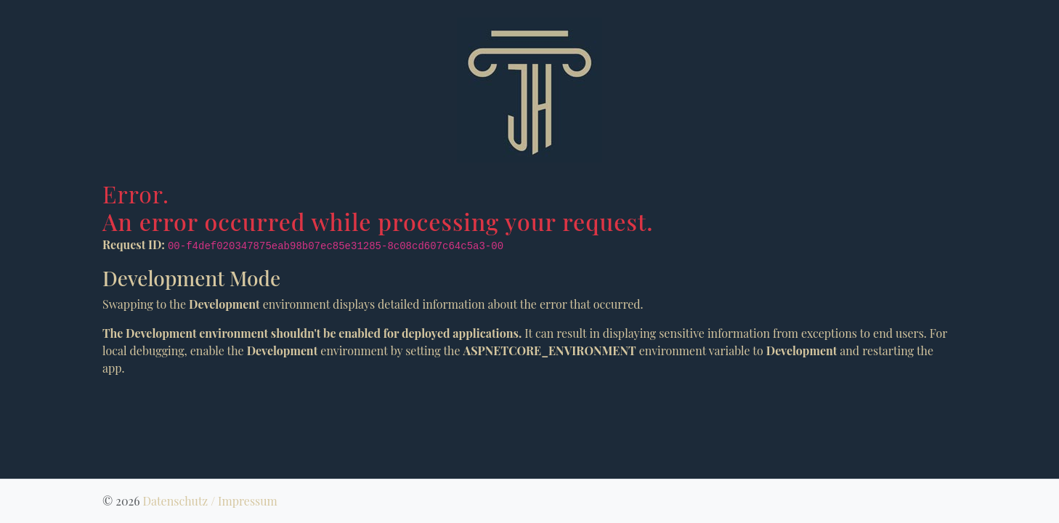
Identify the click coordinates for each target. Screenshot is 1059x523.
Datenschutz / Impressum (209, 500)
